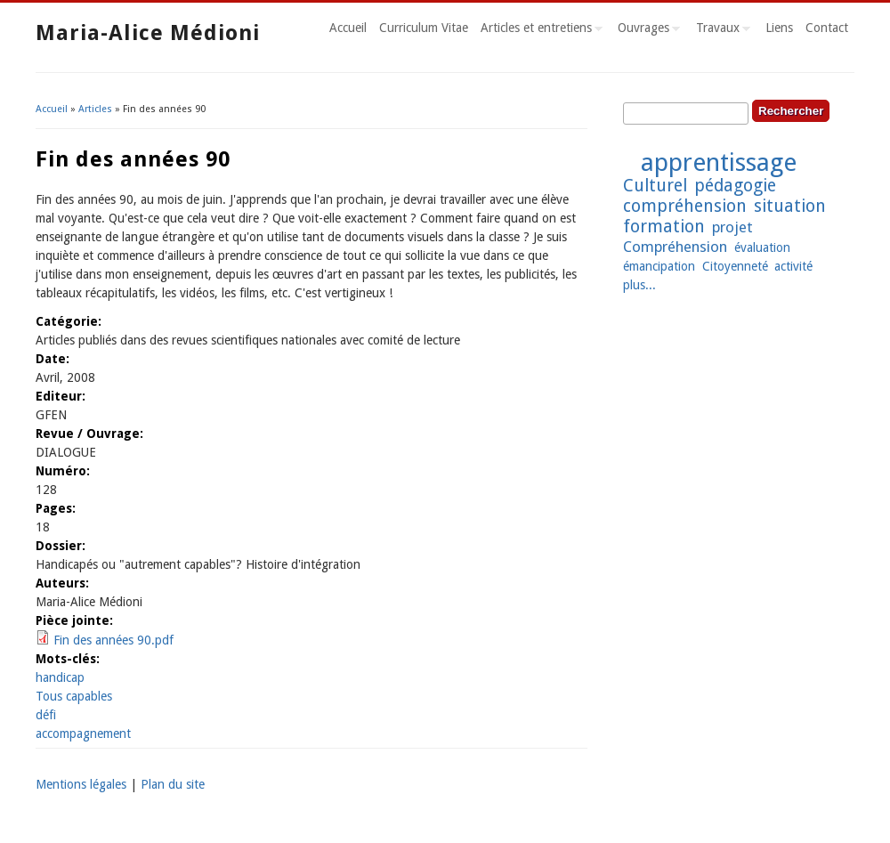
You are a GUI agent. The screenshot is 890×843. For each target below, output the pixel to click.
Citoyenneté (735, 266)
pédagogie (735, 185)
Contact (826, 27)
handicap (60, 677)
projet (732, 227)
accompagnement (83, 733)
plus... (639, 285)
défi (46, 715)
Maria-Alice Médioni (148, 32)
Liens (779, 27)
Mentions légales (81, 784)
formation (664, 226)
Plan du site (173, 784)
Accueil (348, 27)
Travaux (720, 30)
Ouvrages (645, 30)
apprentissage (719, 162)
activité (793, 266)
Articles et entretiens (538, 30)
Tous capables (74, 696)
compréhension (685, 206)
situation (790, 206)
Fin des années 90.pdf (113, 640)
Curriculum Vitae (423, 27)
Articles (95, 109)
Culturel (655, 185)
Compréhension (675, 246)
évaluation (762, 247)
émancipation (659, 266)
